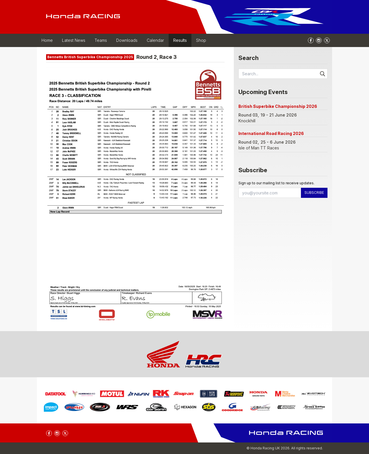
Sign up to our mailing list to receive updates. (276, 183)
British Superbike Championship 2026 (277, 106)
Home (47, 40)
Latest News (73, 40)
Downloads (127, 40)
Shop (201, 40)
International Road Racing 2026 (271, 133)
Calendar (155, 40)
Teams (101, 40)
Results (180, 40)
